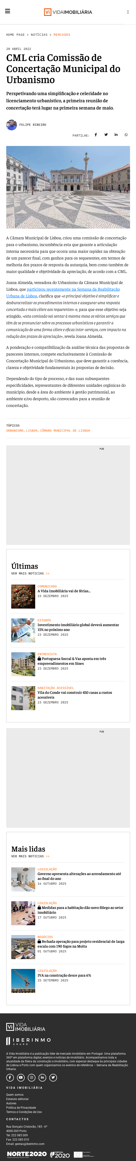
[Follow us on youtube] (21, 1078)
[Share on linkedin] (116, 135)
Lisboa (32, 431)
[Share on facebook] (96, 135)
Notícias (39, 35)
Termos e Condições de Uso (24, 1112)
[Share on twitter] (106, 135)
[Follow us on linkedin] (42, 1078)
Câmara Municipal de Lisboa (65, 431)
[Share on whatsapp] (126, 135)
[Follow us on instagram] (31, 1078)
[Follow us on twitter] (53, 1078)
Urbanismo (14, 431)
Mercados (62, 35)
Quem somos (14, 1094)
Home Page (15, 35)
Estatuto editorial (17, 1099)
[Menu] (7, 15)
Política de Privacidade (21, 1107)
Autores (11, 1103)
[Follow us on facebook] (10, 1078)
